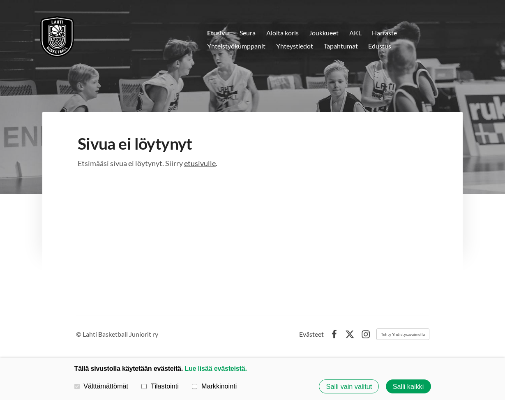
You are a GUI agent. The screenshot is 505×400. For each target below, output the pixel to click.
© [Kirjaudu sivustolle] (79, 334)
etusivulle (200, 163)
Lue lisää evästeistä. (215, 368)
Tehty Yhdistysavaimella (403, 334)
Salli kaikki (408, 386)
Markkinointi (214, 386)
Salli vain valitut (349, 386)
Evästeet (311, 334)
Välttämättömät (101, 386)
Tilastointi (159, 386)
